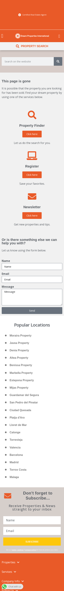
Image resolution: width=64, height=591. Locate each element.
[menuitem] (59, 36)
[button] (2, 36)
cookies (20, 550)
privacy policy (30, 550)
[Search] (58, 61)
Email (5, 274)
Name (6, 261)
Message (8, 287)
